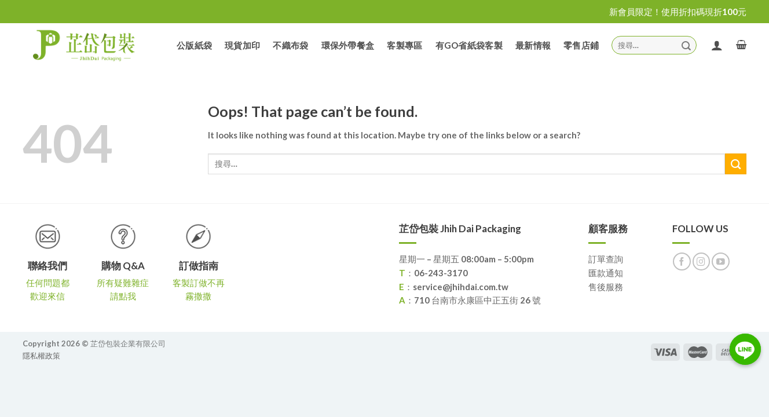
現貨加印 (242, 45)
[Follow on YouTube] (721, 261)
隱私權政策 (41, 355)
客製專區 (404, 45)
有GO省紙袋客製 (469, 45)
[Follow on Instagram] (702, 261)
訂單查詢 (605, 259)
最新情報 (533, 45)
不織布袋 (290, 45)
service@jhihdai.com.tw (460, 286)
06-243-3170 (441, 273)
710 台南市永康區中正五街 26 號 (477, 300)
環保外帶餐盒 (348, 45)
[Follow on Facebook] (682, 261)
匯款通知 (605, 273)
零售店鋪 (581, 45)
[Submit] (686, 44)
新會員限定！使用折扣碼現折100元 (677, 11)
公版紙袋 (194, 45)
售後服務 (605, 286)
